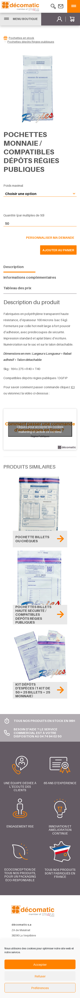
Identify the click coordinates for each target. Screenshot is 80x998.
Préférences (40, 988)
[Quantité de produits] (40, 223)
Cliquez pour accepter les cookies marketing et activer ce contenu (40, 429)
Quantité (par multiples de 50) (24, 215)
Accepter (40, 964)
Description (13, 267)
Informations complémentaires (29, 277)
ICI (73, 387)
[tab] (19, 266)
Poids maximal (13, 185)
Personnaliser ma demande (50, 237)
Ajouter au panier (58, 250)
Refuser (40, 976)
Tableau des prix (17, 288)
